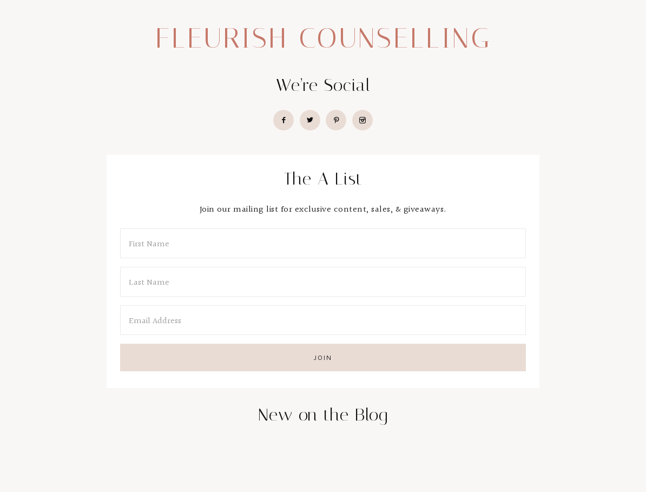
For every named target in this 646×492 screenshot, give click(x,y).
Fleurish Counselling (323, 38)
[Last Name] (323, 282)
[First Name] (323, 243)
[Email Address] (323, 320)
